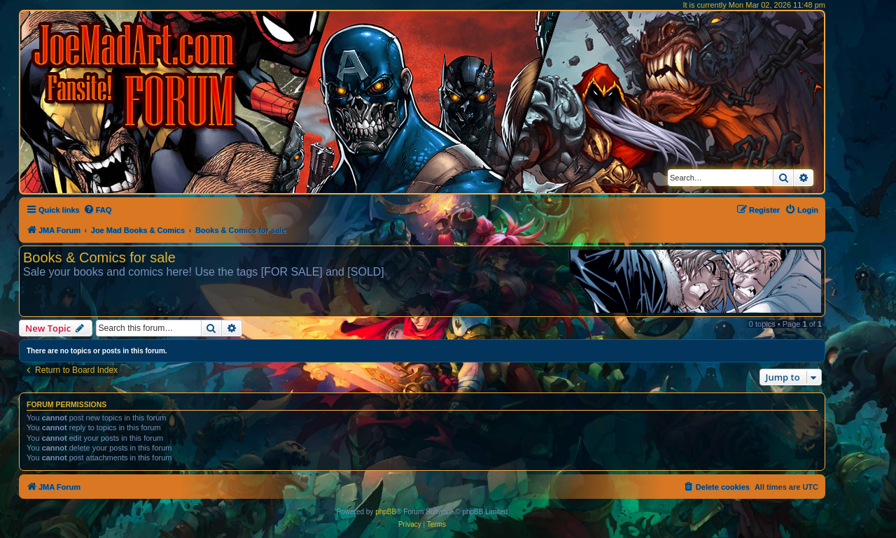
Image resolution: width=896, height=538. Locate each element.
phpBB (385, 512)
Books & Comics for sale (99, 257)
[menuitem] (97, 209)
